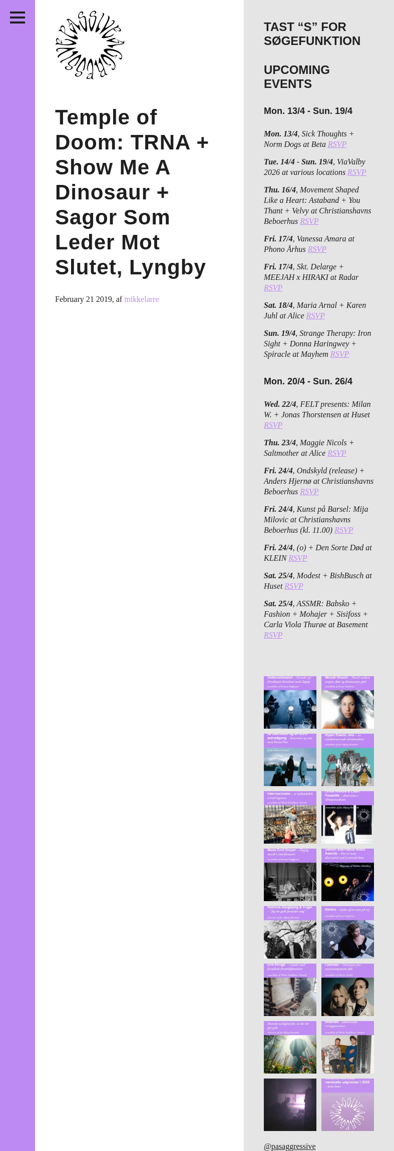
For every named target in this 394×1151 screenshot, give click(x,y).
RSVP (337, 144)
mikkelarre (141, 299)
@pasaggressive (290, 1146)
